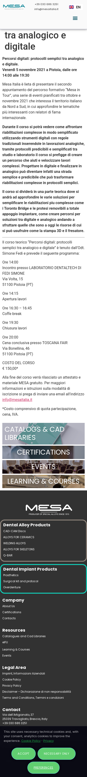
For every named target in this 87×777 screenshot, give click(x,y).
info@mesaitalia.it (46, 9)
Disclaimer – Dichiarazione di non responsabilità (36, 692)
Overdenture (11, 587)
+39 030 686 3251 (46, 4)
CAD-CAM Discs (14, 531)
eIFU (5, 642)
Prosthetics (11, 575)
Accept (23, 754)
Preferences (43, 768)
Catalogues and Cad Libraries (24, 636)
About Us (8, 606)
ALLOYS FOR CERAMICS (18, 537)
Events (6, 655)
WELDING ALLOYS (14, 543)
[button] (75, 18)
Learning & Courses (16, 649)
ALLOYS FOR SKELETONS (19, 549)
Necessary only (56, 754)
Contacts (9, 618)
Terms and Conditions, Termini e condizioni (33, 698)
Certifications (11, 612)
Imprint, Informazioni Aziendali (23, 673)
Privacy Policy (11, 686)
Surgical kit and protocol (20, 581)
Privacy (48, 741)
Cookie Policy (11, 679)
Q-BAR (8, 555)
